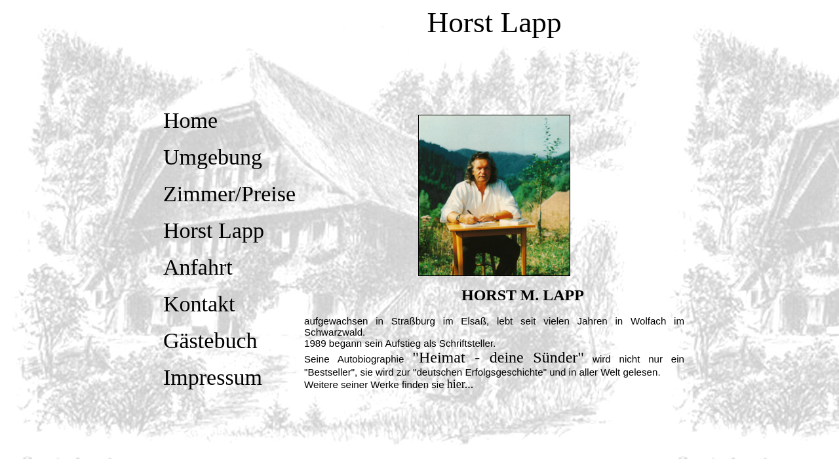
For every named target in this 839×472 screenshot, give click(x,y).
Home (190, 120)
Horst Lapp (213, 230)
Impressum (212, 377)
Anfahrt (198, 267)
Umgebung (212, 157)
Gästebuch (210, 340)
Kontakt (199, 304)
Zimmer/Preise (229, 194)
